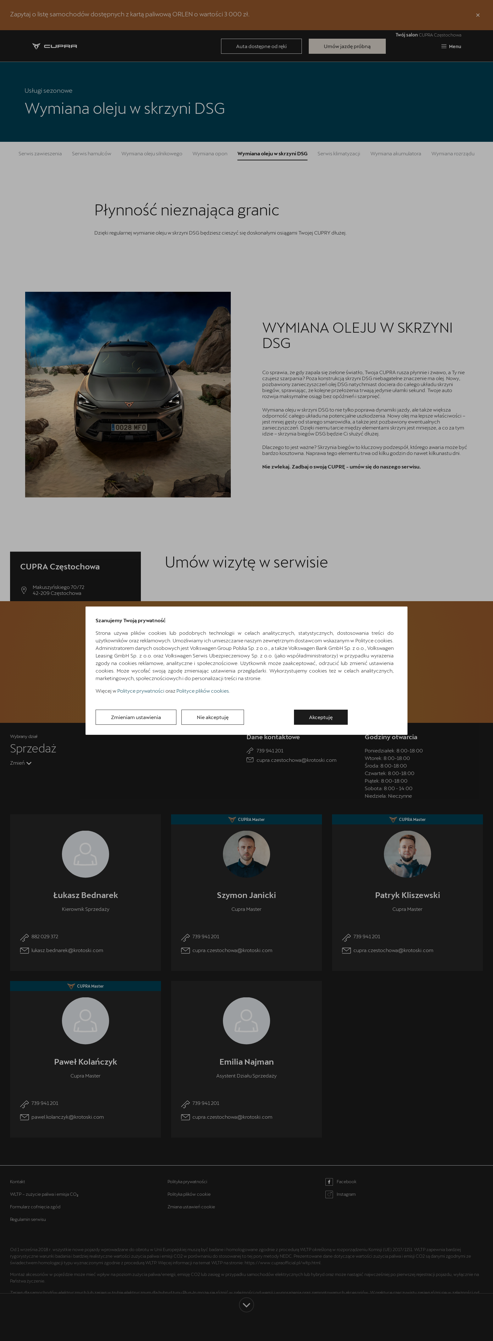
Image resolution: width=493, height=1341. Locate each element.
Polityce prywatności (140, 691)
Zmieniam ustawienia (136, 717)
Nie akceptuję (213, 717)
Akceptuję (321, 717)
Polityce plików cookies (202, 691)
